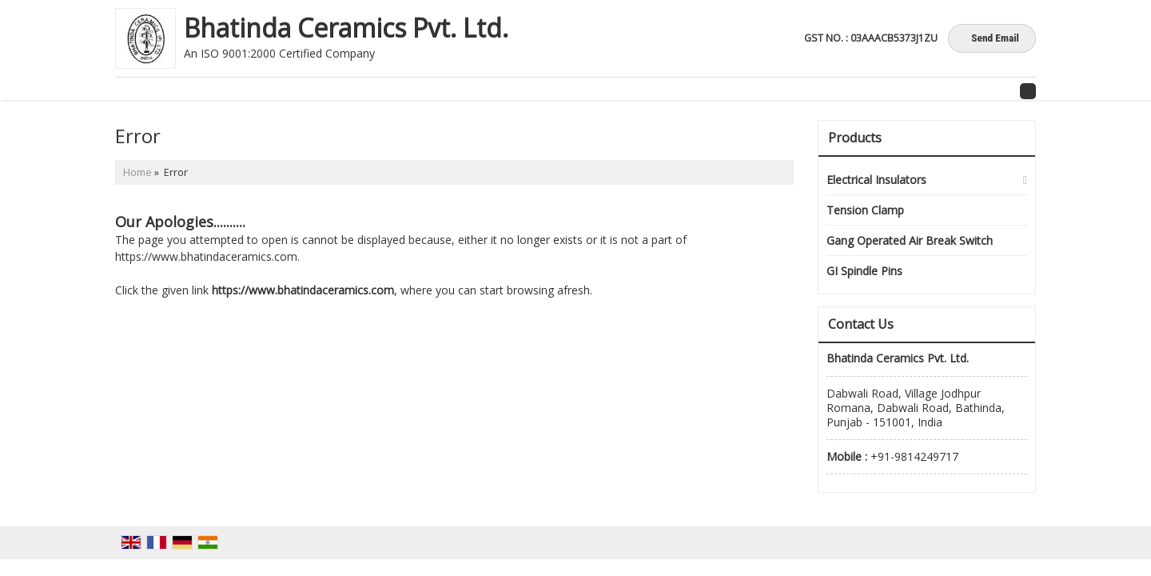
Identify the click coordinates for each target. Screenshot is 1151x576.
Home (137, 172)
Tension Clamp (865, 210)
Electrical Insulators (876, 179)
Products (855, 137)
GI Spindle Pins (864, 270)
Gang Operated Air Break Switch (909, 240)
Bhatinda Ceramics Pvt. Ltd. (346, 28)
